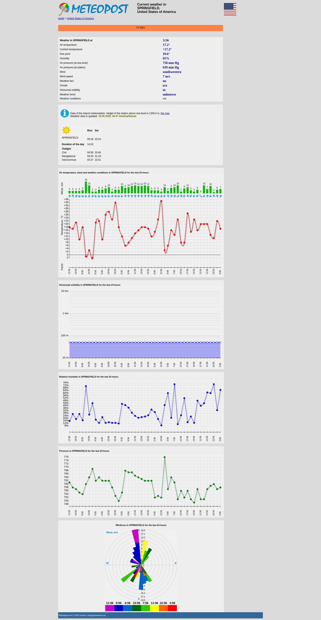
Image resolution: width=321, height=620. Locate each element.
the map (165, 113)
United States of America (80, 18)
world (61, 18)
